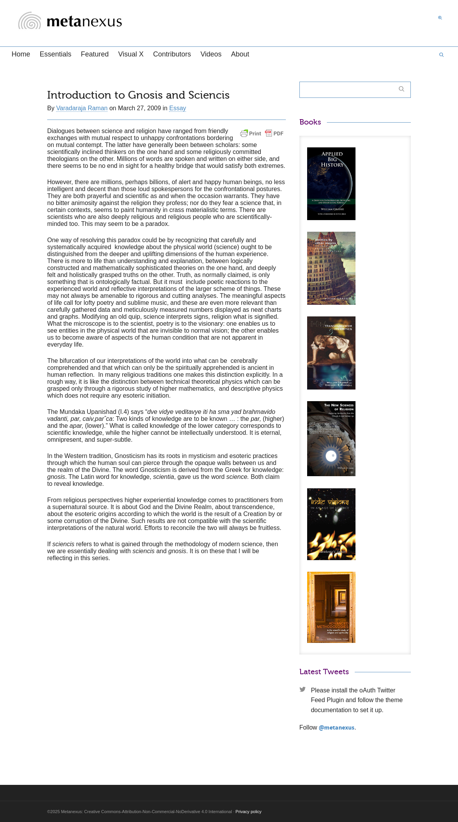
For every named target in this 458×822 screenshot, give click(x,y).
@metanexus (336, 727)
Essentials (55, 54)
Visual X (131, 54)
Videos (211, 54)
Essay (177, 108)
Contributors (172, 54)
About (240, 54)
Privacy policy (248, 811)
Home (21, 54)
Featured (95, 54)
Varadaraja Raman (82, 108)
